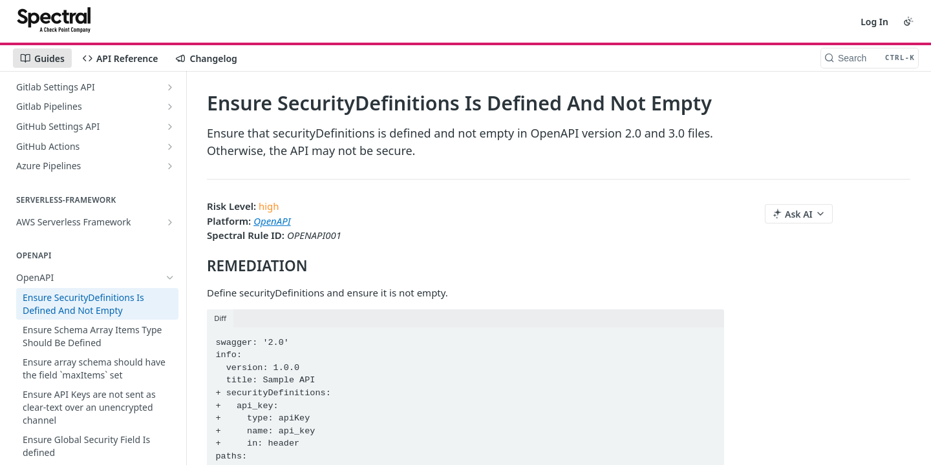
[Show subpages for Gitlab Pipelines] (170, 106)
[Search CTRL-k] (869, 58)
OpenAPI (271, 220)
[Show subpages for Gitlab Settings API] (170, 87)
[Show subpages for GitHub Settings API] (170, 126)
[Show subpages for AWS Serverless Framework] (170, 222)
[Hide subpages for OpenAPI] (170, 278)
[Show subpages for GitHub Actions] (170, 146)
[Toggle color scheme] (908, 21)
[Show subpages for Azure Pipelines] (170, 166)
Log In (874, 22)
